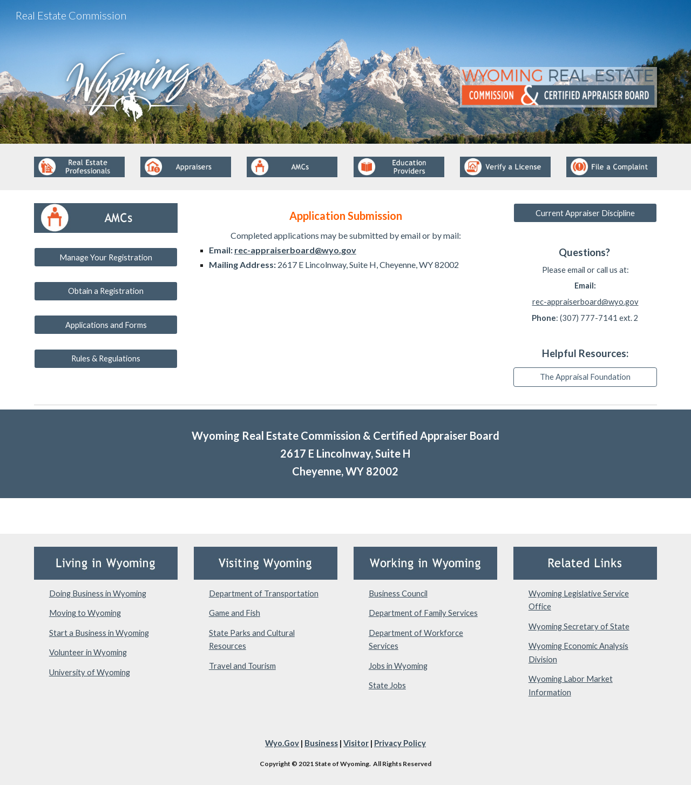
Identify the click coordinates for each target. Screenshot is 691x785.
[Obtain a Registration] (106, 291)
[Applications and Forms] (106, 324)
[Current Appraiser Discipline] (585, 212)
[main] (345, 238)
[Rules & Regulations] (106, 358)
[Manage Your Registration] (106, 257)
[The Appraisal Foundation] (585, 376)
